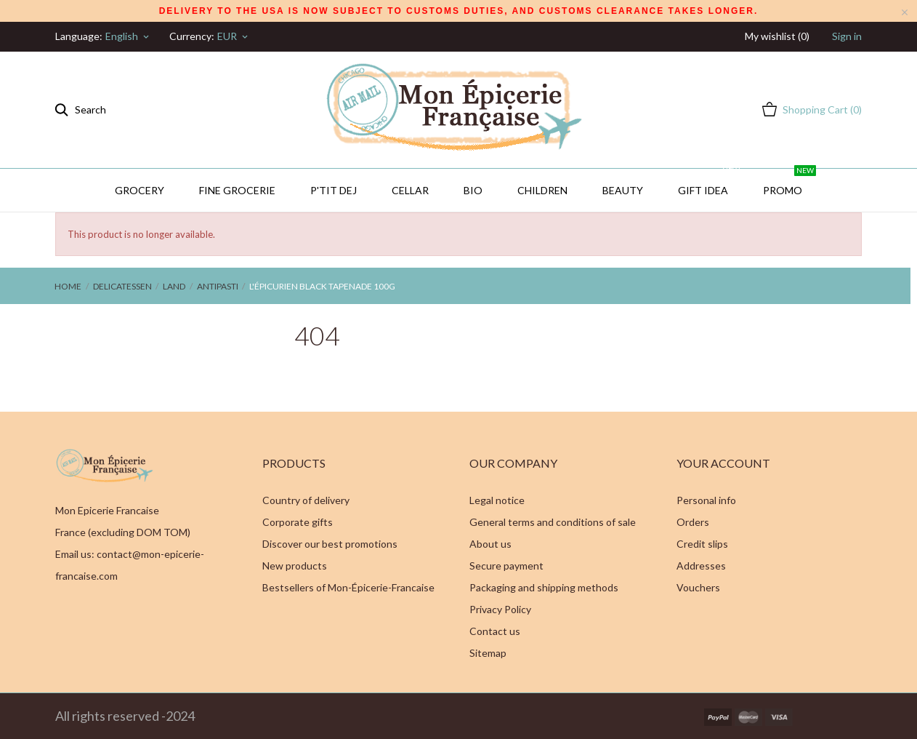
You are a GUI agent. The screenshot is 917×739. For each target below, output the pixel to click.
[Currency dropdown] (233, 36)
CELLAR (410, 190)
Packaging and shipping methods (543, 587)
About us (490, 544)
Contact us (494, 631)
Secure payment (506, 565)
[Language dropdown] (128, 36)
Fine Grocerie (237, 190)
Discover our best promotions (329, 544)
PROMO (789, 182)
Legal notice (497, 500)
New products (294, 565)
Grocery (139, 190)
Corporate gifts (297, 522)
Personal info (706, 500)
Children (542, 190)
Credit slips (702, 544)
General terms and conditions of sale (552, 522)
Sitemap (487, 653)
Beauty (622, 190)
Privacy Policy (500, 609)
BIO (473, 190)
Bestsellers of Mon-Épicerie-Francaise (348, 587)
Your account (723, 463)
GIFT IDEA (710, 182)
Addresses (701, 565)
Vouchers (698, 587)
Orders (692, 522)
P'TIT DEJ (333, 190)
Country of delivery (306, 500)
